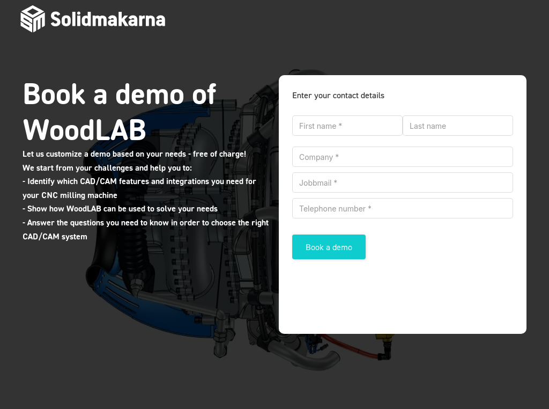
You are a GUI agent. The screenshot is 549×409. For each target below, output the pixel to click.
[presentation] (373, 291)
